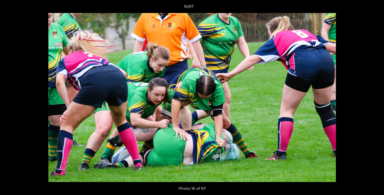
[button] (361, 7)
